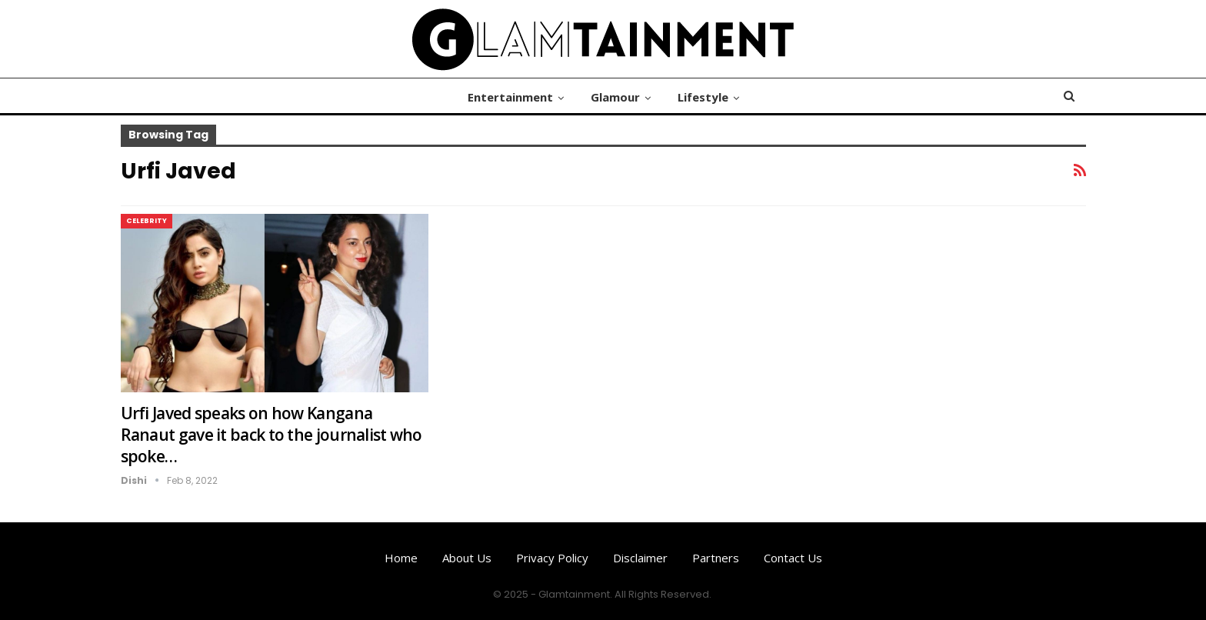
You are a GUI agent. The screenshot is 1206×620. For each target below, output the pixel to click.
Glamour (615, 97)
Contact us (793, 557)
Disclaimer (640, 557)
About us (466, 557)
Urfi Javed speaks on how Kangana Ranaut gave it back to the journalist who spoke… (271, 434)
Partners (715, 557)
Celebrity (146, 220)
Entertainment (510, 97)
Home (401, 557)
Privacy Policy (552, 557)
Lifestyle (703, 97)
